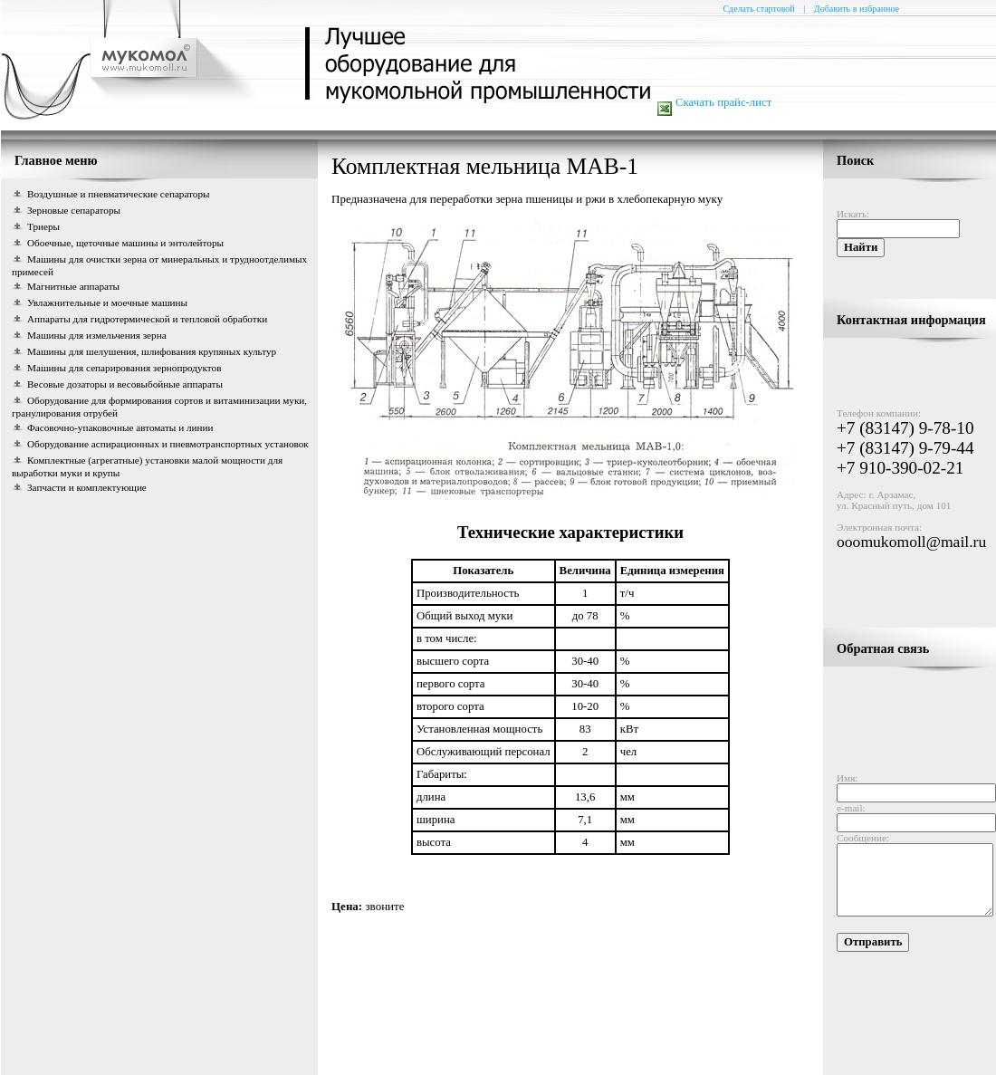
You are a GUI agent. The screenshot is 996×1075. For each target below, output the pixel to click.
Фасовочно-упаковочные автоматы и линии (120, 427)
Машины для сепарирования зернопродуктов (124, 367)
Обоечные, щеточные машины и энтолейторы (125, 242)
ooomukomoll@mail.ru (897, 534)
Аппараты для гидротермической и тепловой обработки (147, 318)
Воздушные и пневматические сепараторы (118, 193)
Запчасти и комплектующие (87, 487)
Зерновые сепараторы (73, 210)
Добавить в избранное (856, 9)
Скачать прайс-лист (723, 102)
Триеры (43, 226)
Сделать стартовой (758, 9)
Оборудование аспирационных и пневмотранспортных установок (168, 443)
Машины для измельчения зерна (97, 335)
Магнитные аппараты (73, 286)
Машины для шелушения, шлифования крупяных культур (151, 351)
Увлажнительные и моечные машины (107, 302)
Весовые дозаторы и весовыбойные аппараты (125, 384)
